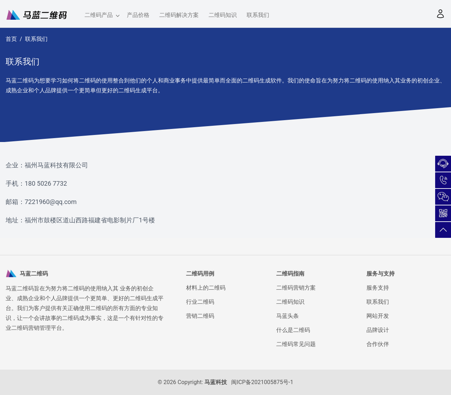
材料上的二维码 (206, 287)
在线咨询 (443, 164)
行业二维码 (200, 301)
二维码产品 (101, 15)
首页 (11, 39)
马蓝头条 (287, 316)
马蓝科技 (215, 382)
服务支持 (377, 287)
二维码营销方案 (296, 287)
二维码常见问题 (296, 344)
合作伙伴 (377, 344)
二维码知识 (223, 15)
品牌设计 (377, 330)
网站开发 (377, 316)
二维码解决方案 (179, 15)
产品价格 (138, 15)
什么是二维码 (293, 330)
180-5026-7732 (443, 180)
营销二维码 (200, 316)
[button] (440, 14)
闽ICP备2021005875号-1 (262, 382)
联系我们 (258, 15)
